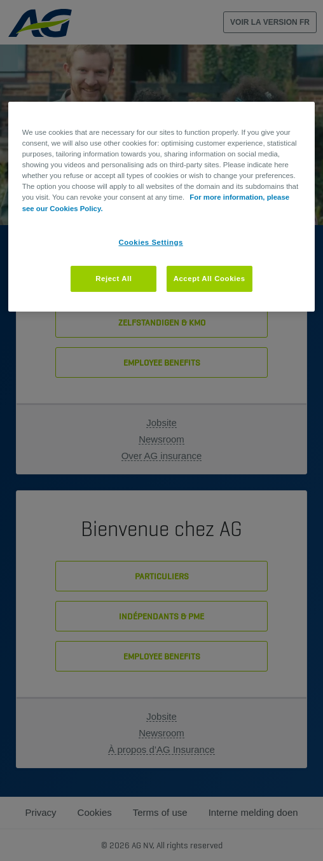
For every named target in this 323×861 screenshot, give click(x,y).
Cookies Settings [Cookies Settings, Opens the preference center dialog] (151, 242)
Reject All (113, 278)
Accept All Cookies (209, 278)
